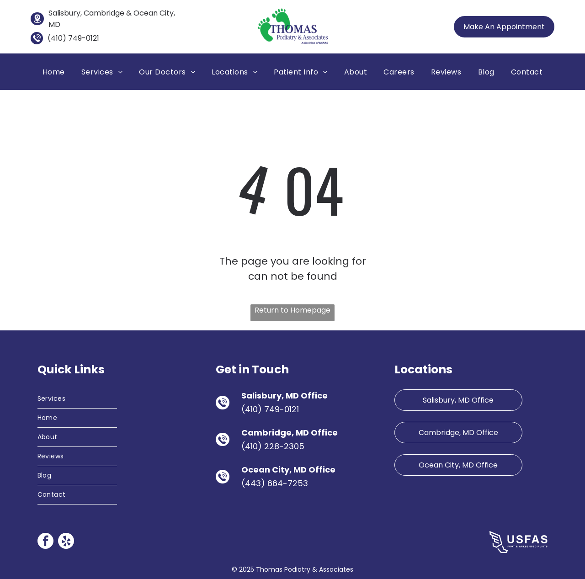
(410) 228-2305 (272, 446)
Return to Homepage (292, 310)
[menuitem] (54, 72)
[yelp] (66, 542)
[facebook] (45, 542)
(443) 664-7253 (274, 483)
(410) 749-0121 (73, 38)
